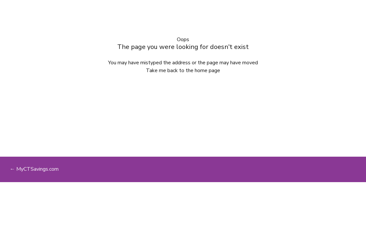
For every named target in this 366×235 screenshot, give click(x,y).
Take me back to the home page (183, 70)
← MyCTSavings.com (34, 169)
